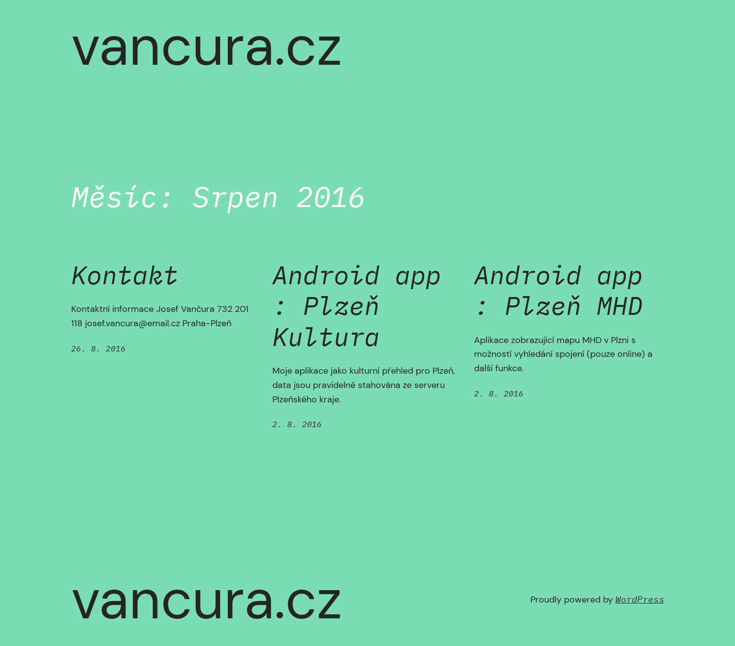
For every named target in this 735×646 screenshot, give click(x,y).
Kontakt (124, 274)
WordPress (639, 599)
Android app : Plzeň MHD (558, 290)
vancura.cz (206, 46)
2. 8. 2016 (297, 424)
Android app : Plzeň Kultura (356, 305)
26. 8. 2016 (98, 348)
